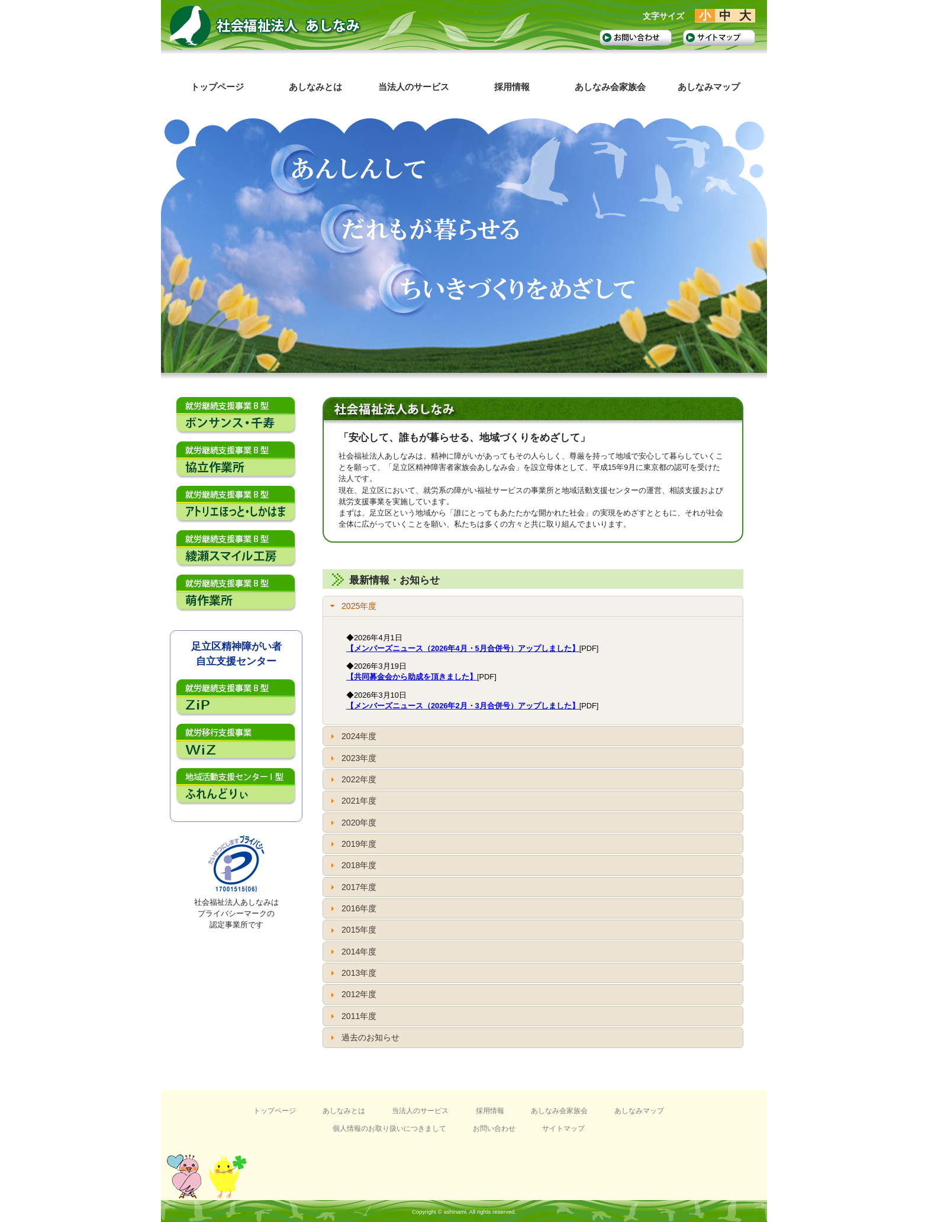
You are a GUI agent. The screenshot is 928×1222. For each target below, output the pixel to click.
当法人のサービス (420, 1111)
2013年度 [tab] (351, 973)
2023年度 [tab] (351, 758)
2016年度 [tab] (351, 908)
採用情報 (490, 1111)
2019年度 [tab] (351, 844)
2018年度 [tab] (351, 865)
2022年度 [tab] (351, 779)
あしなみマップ (639, 1111)
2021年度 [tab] (351, 800)
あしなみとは (344, 1111)
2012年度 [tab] (351, 994)
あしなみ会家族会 (559, 1111)
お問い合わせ (494, 1128)
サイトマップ (563, 1128)
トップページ (274, 1111)
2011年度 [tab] (351, 1016)
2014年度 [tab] (351, 951)
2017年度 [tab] (351, 887)
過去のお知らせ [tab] (363, 1037)
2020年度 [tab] (351, 822)
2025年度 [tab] (351, 606)
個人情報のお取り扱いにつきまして (389, 1128)
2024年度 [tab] (351, 736)
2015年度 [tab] (351, 929)
